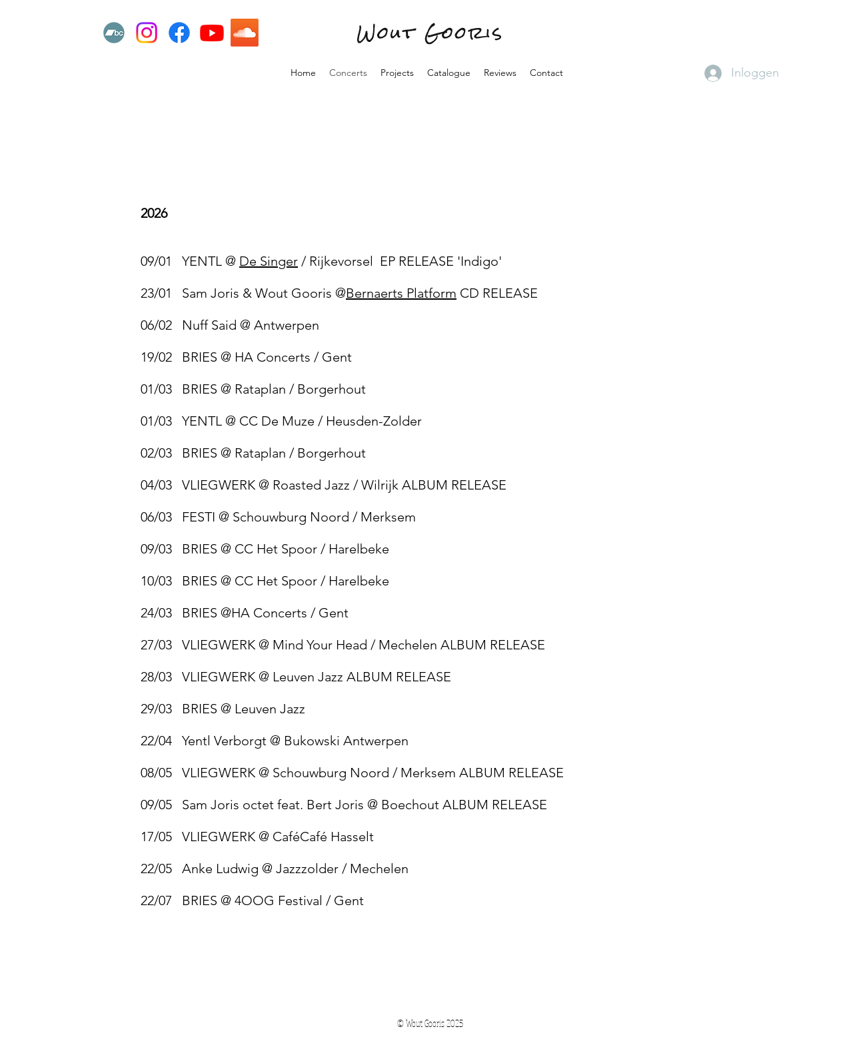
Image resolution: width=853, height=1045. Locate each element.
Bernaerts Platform (401, 293)
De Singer (268, 261)
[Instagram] (147, 33)
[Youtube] (212, 33)
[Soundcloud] (245, 33)
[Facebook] (179, 33)
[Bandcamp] (114, 33)
